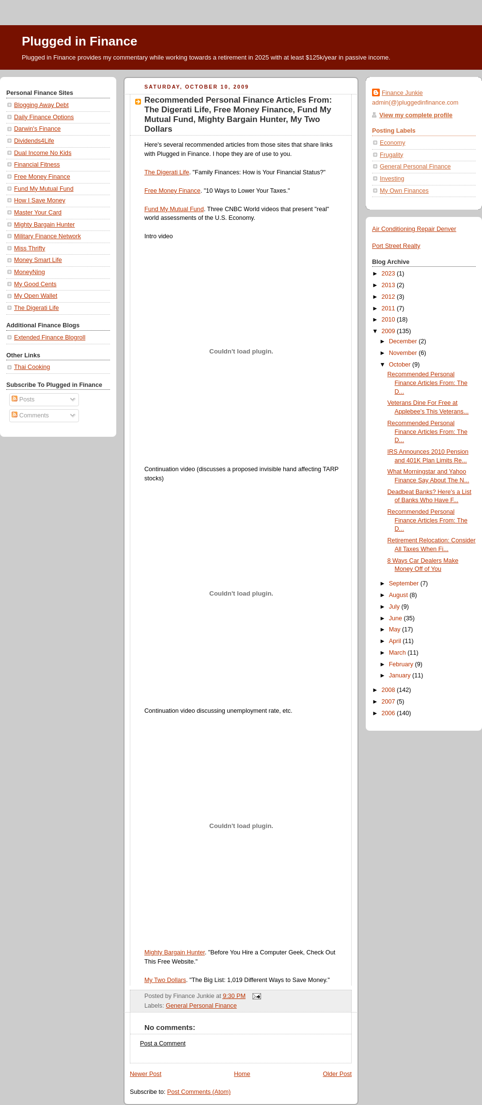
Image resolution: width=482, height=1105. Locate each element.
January (400, 675)
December (404, 341)
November (404, 353)
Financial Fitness (37, 164)
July (395, 606)
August (399, 595)
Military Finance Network (47, 236)
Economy (392, 142)
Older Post (337, 1074)
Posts (23, 399)
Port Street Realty (396, 246)
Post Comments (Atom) (199, 1092)
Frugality (391, 155)
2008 (389, 690)
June (396, 618)
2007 (389, 701)
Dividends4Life (34, 141)
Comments (30, 415)
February (402, 664)
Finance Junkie (402, 93)
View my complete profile (415, 115)
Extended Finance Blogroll (49, 337)
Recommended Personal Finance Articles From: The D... (427, 383)
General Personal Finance (201, 1005)
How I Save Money (39, 200)
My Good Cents (35, 284)
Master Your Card (38, 212)
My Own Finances (404, 190)
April (396, 641)
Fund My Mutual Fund (44, 188)
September (404, 583)
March (398, 652)
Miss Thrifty (29, 248)
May (395, 629)
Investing (392, 178)
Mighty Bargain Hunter (44, 224)
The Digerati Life (36, 308)
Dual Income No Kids (42, 153)
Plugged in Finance (79, 41)
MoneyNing (29, 272)
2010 (389, 319)
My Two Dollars (165, 980)
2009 (389, 331)
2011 (389, 308)
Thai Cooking (32, 367)
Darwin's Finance (37, 128)
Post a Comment (163, 1043)
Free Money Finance (42, 176)
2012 (389, 296)
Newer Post (145, 1074)
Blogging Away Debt (41, 105)
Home (242, 1074)
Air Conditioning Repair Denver (414, 229)
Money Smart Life (38, 260)
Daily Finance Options (44, 117)
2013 (389, 285)
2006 (389, 713)
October (400, 364)
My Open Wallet (35, 295)
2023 (389, 273)
